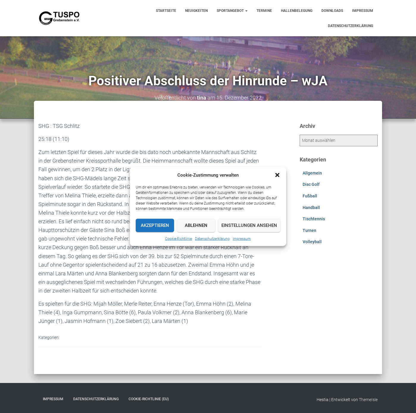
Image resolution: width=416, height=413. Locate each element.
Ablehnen (196, 225)
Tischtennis (314, 218)
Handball (311, 207)
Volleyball (312, 241)
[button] (277, 175)
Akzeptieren (155, 225)
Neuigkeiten (196, 11)
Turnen (309, 230)
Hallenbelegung (296, 11)
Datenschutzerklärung (212, 238)
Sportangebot (232, 11)
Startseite (166, 11)
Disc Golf (311, 184)
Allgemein (312, 173)
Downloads (332, 11)
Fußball (310, 196)
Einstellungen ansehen (249, 225)
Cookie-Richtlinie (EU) (149, 399)
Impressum (242, 238)
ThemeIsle (368, 399)
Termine (264, 11)
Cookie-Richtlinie (178, 238)
